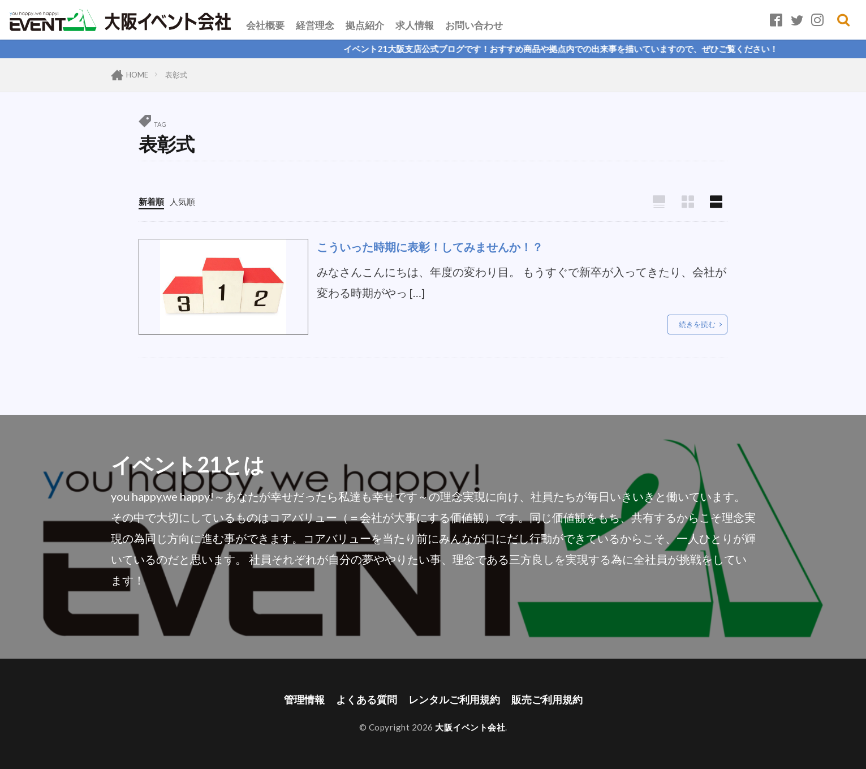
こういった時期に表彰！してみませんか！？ (430, 247)
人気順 (182, 201)
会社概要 (265, 25)
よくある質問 (366, 700)
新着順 (151, 201)
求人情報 (414, 25)
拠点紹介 (365, 25)
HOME (137, 74)
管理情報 (304, 700)
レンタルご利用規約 (454, 700)
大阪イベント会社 (470, 727)
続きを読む (697, 324)
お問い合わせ (474, 25)
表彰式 (176, 74)
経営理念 (315, 25)
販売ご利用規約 (547, 700)
